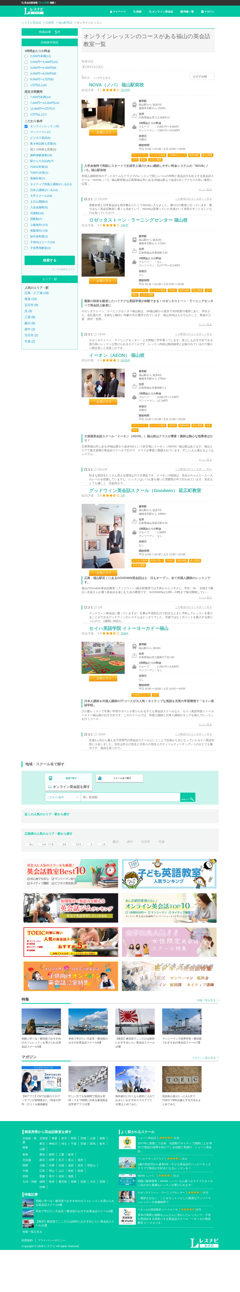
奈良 (80, 1207)
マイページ (118, 11)
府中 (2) (30, 329)
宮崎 (102, 1223)
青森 (54, 1180)
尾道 (71, 883)
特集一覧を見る (206, 1042)
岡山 (52, 1213)
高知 (61, 1218)
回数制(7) (36, 219)
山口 (61, 1213)
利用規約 (27, 1282)
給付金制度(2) (39, 236)
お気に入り (108, 136)
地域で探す (71, 829)
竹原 (174, 883)
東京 (42, 1185)
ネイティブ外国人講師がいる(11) (51, 184)
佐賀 (83, 1223)
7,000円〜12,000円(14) (44, 102)
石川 (61, 1202)
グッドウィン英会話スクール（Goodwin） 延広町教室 (149, 523)
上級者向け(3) (39, 224)
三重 (61, 1196)
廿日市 (158, 883)
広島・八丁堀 (51, 883)
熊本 (52, 1223)
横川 (128, 883)
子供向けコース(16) (42, 242)
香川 (52, 1218)
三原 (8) (30, 317)
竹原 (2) (30, 341)
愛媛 (42, 1218)
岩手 (64, 1180)
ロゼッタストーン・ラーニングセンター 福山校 (142, 233)
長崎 (73, 1223)
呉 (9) (28, 311)
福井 (80, 1202)
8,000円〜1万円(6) (41, 79)
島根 (80, 1213)
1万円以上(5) (38, 85)
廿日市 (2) (31, 335)
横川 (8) (30, 323)
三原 (114, 883)
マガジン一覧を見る (204, 1099)
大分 (93, 1223)
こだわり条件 (55, 839)
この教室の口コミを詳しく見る (189, 202)
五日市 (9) (31, 305)
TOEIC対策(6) (39, 166)
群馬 (93, 1185)
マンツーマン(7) (40, 132)
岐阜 (71, 1196)
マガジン (208, 11)
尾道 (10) (31, 299)
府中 (142, 883)
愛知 (42, 1196)
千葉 (73, 1185)
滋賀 (71, 1207)
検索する (49, 260)
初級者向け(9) (39, 230)
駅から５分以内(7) (41, 161)
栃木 (102, 1185)
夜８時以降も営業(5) (43, 143)
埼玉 (64, 1185)
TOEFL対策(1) (39, 172)
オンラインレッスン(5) (44, 126)
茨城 (83, 1185)
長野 (52, 1202)
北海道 (43, 1180)
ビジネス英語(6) (40, 137)
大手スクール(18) (41, 195)
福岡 (42, 1223)
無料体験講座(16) (41, 155)
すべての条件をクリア (63, 269)
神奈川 (53, 1185)
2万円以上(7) (38, 114)
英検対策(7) (37, 178)
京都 (61, 1207)
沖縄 (42, 1229)
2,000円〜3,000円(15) (44, 61)
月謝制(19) (37, 213)
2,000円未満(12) (40, 56)
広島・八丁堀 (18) (37, 293)
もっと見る (201, 193)
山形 (93, 1180)
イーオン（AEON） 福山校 (120, 378)
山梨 (42, 1191)
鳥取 (71, 1213)
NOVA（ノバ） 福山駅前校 (120, 88)
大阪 (42, 1207)
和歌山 (91, 1207)
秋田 (73, 1180)
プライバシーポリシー (52, 1282)
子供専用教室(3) (40, 247)
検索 (137, 11)
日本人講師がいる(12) (44, 190)
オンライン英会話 (161, 11)
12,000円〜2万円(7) (42, 108)
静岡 (52, 1196)
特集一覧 (187, 11)
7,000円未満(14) (40, 97)
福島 (102, 1180)
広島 (42, 1213)
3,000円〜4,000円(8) (43, 67)
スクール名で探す (121, 829)
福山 (30, 883)
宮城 (83, 1180)
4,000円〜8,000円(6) (43, 73)
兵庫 (52, 1207)
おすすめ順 (200, 76)
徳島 (71, 1218)
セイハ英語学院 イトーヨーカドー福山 (132, 674)
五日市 (86, 883)
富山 (71, 1202)
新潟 (42, 1202)
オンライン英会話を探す (171, 829)
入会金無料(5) (39, 207)
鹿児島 (62, 1223)
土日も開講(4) (39, 201)
